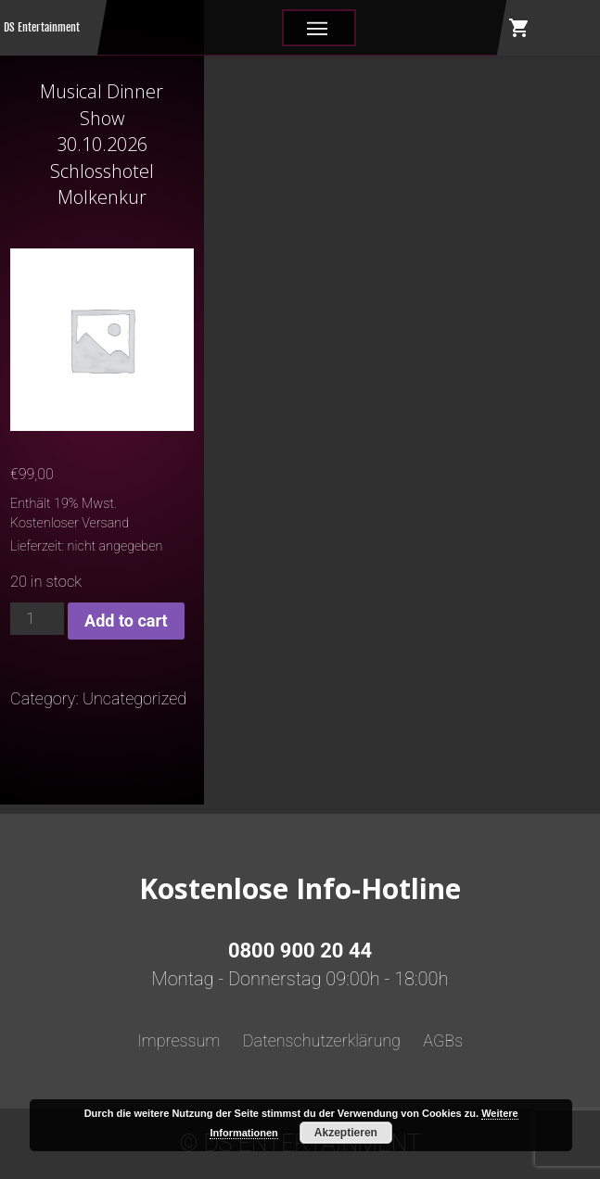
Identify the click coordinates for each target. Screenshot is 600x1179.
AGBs (443, 1040)
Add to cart (125, 620)
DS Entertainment (42, 27)
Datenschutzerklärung (322, 1040)
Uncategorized (134, 698)
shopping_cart (519, 28)
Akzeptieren (345, 1132)
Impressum (179, 1040)
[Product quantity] (37, 618)
